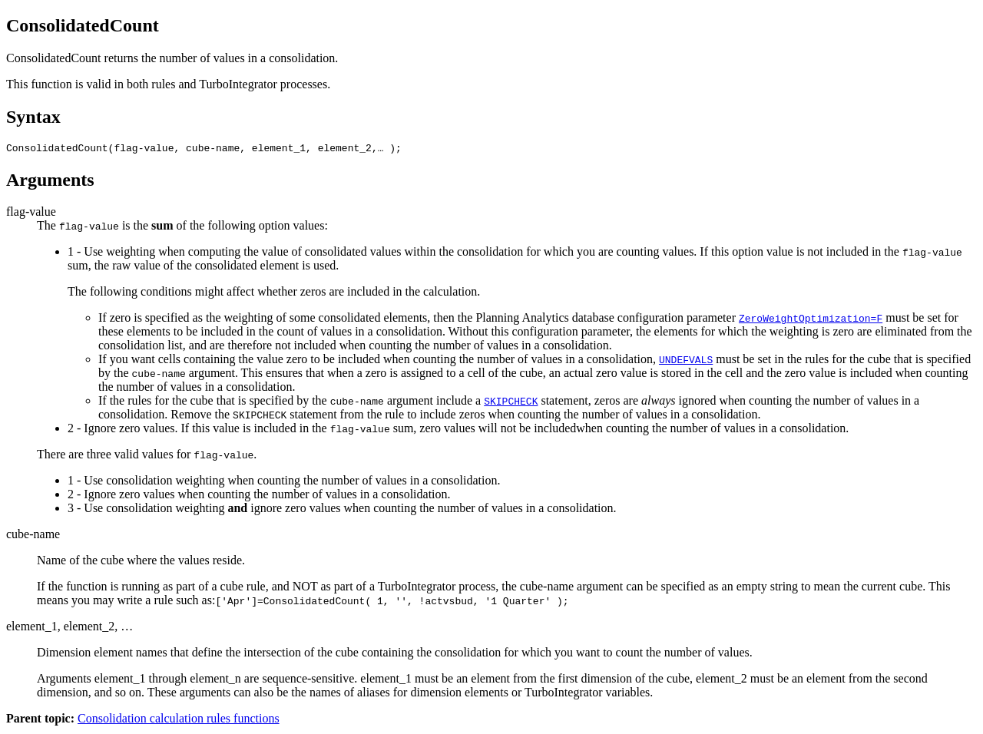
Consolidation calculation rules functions (179, 720)
